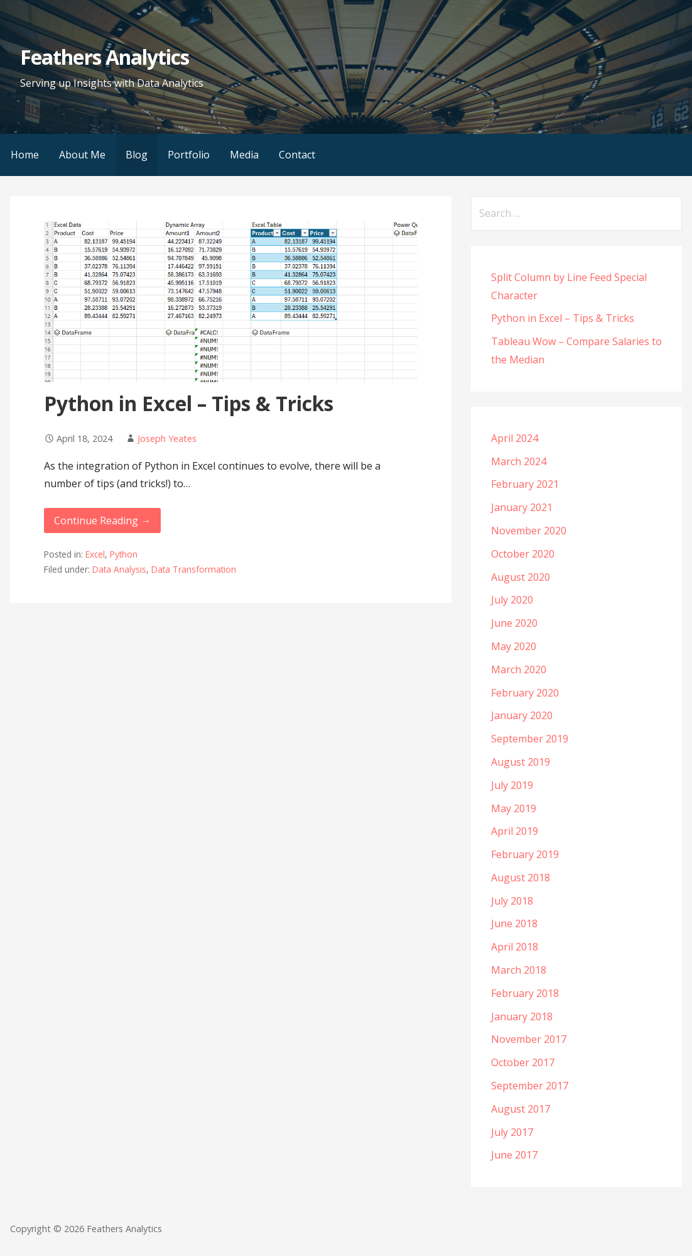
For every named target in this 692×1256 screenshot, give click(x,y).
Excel (95, 554)
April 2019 (514, 831)
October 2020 (522, 554)
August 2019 (520, 762)
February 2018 (525, 993)
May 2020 (513, 646)
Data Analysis (119, 569)
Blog (137, 155)
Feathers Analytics (104, 56)
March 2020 (518, 669)
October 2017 (522, 1062)
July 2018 (512, 901)
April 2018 (514, 947)
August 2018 (520, 877)
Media (244, 155)
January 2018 (522, 1016)
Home (25, 155)
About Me (82, 155)
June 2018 (514, 923)
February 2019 (525, 854)
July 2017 (512, 1132)
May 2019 (513, 808)
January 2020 (522, 715)
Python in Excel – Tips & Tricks (188, 403)
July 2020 (512, 600)
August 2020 (520, 577)
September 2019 (529, 739)
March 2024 (518, 461)
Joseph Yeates (167, 438)
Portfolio (189, 155)
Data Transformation (193, 569)
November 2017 (528, 1039)
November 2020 (528, 530)
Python (124, 554)
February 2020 (525, 693)
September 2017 (529, 1086)
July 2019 (512, 785)
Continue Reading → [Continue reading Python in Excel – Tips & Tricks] (102, 520)
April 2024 (514, 438)
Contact (297, 155)
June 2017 (514, 1155)
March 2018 (518, 970)
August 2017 (520, 1109)
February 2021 (525, 484)
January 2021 (522, 507)
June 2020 (514, 623)
